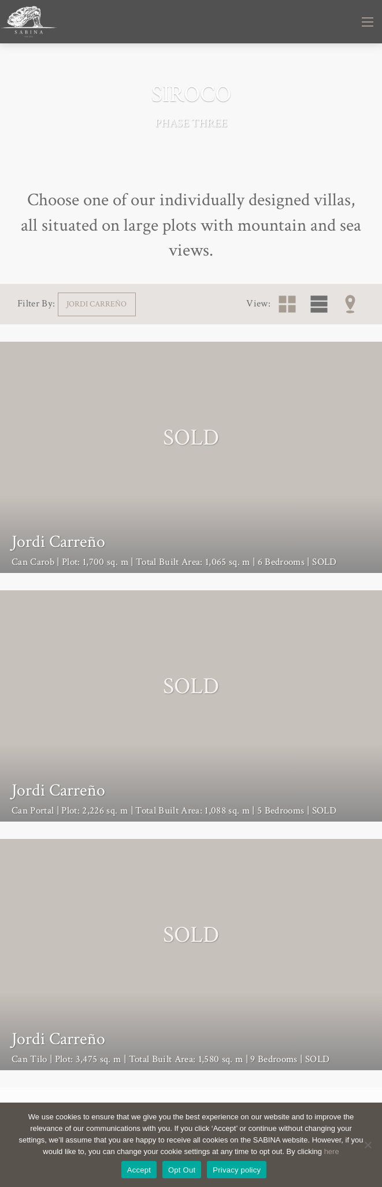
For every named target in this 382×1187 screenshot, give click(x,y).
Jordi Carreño (96, 303)
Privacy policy (237, 1170)
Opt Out (181, 1170)
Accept (139, 1170)
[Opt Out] (367, 1145)
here (331, 1151)
